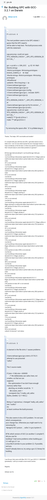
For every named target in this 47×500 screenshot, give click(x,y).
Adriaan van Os (12, 17)
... (6, 27)
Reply (5, 483)
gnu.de (9, 2)
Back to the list (6, 490)
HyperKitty (23, 497)
